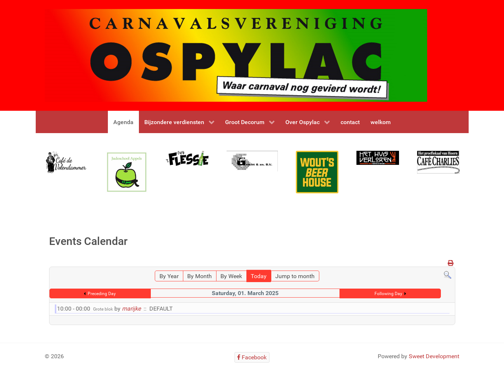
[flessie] (187, 158)
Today (259, 276)
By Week (231, 276)
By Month (199, 276)
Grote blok (103, 309)
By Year (169, 276)
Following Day (388, 293)
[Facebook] (252, 357)
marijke (131, 308)
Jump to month (295, 276)
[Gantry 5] (66, 162)
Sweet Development (434, 356)
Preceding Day (102, 293)
